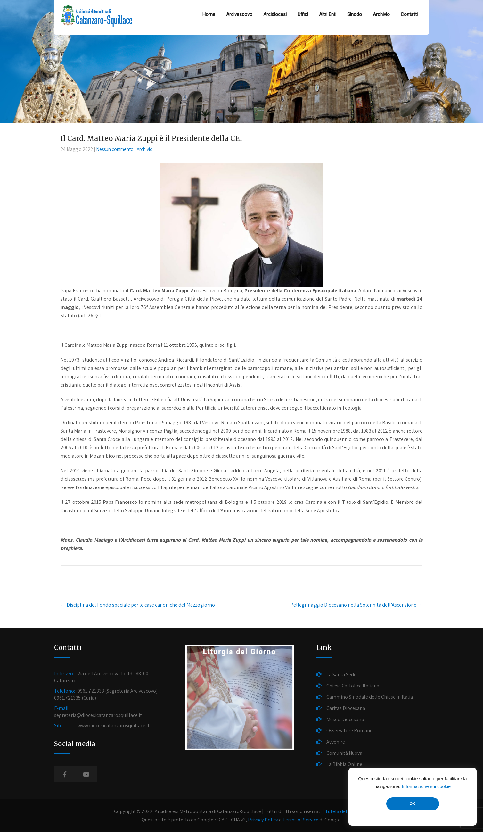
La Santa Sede (341, 674)
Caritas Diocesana (345, 708)
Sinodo (354, 14)
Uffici (303, 14)
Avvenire (335, 741)
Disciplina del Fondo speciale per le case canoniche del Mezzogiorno (138, 605)
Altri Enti (327, 14)
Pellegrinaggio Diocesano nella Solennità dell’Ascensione (356, 605)
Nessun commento (115, 149)
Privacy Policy (263, 819)
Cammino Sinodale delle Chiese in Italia (369, 697)
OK (412, 804)
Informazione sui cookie (426, 786)
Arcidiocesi (275, 14)
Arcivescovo (239, 14)
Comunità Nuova (344, 753)
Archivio (381, 14)
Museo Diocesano (345, 719)
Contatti (409, 14)
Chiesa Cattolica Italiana (352, 685)
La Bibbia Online (344, 764)
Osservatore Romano (349, 730)
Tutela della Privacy (346, 811)
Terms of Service (300, 819)
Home (208, 14)
